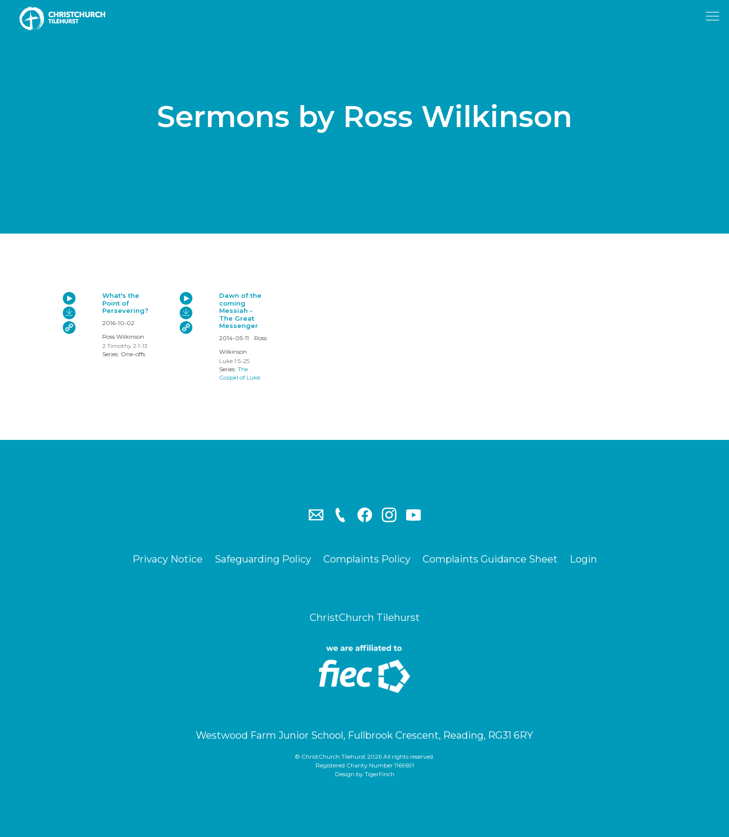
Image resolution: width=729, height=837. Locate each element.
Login (583, 559)
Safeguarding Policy (263, 559)
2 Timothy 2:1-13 (125, 345)
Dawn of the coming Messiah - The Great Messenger (240, 310)
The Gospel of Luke (239, 373)
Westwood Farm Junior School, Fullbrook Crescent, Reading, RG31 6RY (364, 735)
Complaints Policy (367, 559)
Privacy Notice (167, 559)
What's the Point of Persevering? (125, 302)
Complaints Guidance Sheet (490, 559)
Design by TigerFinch (364, 774)
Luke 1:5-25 (234, 360)
